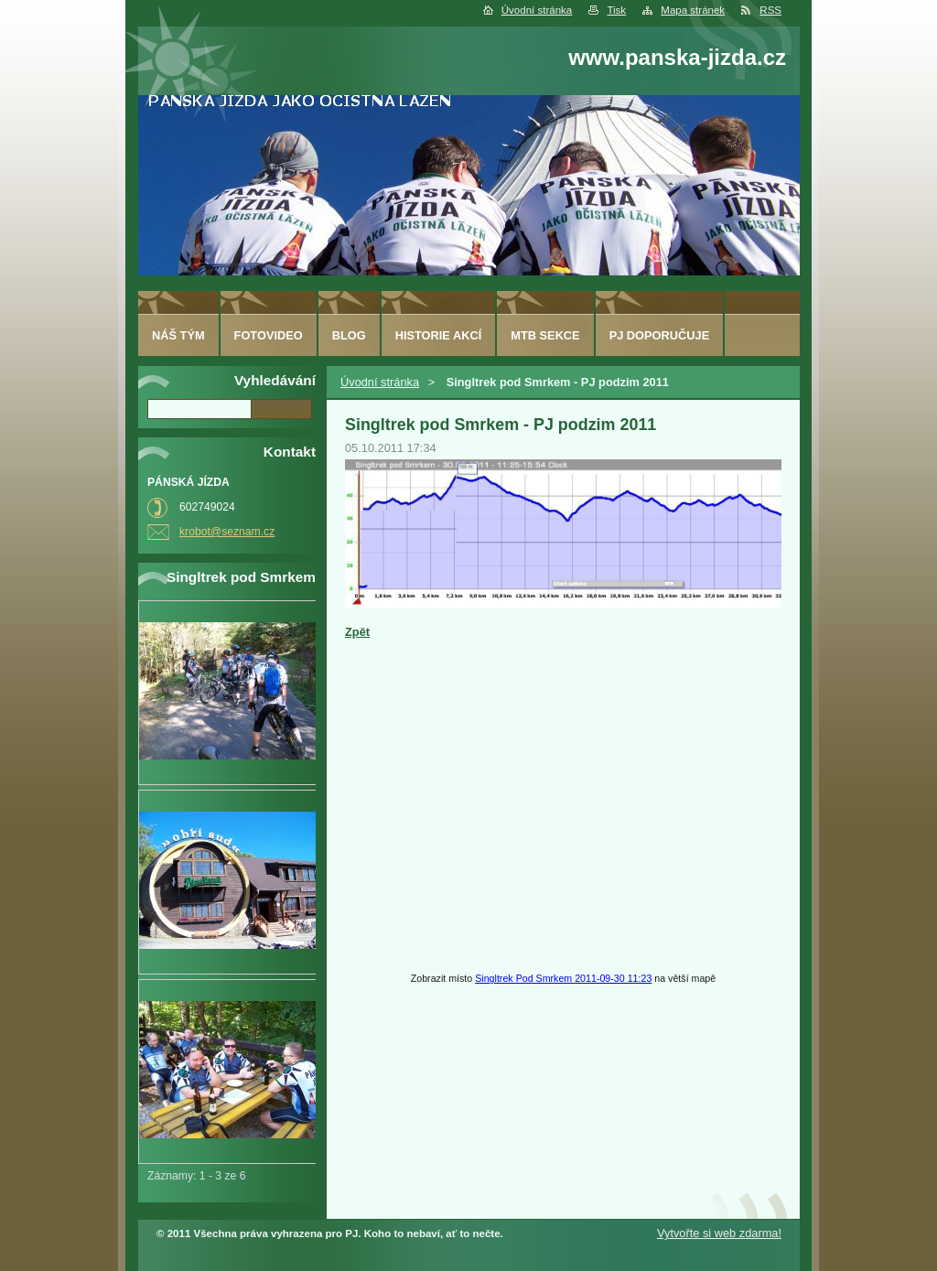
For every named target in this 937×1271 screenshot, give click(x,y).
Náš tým (178, 335)
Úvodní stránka (536, 10)
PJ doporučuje (659, 335)
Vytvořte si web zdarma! (719, 1233)
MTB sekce (545, 335)
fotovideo (268, 335)
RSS (770, 10)
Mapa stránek (693, 10)
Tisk (616, 10)
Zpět (357, 632)
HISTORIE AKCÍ (438, 335)
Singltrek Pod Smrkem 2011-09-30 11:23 (563, 978)
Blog (349, 335)
